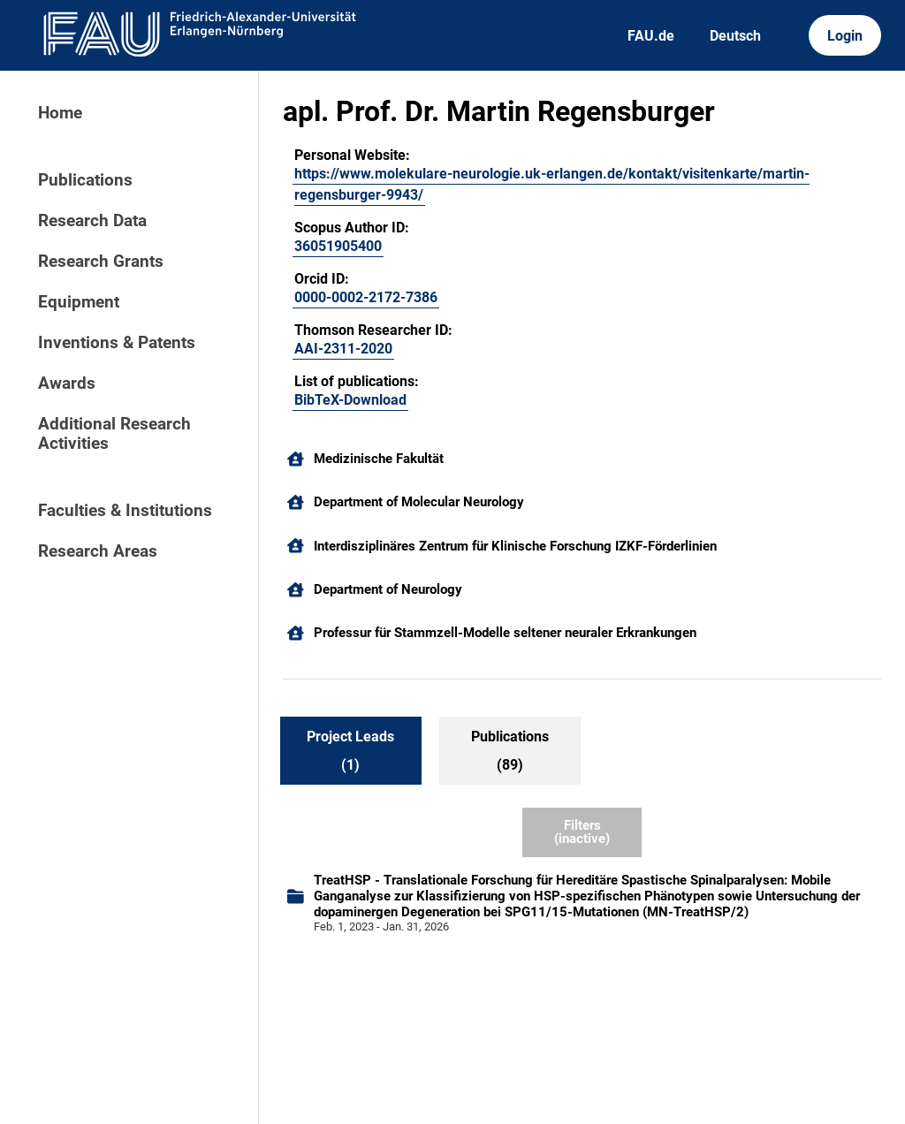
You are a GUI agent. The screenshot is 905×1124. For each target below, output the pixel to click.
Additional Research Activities (114, 433)
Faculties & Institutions (125, 510)
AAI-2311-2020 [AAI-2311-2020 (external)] (343, 348)
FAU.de (650, 35)
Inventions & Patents (116, 343)
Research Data (92, 221)
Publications (85, 180)
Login (845, 35)
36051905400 (338, 246)
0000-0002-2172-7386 (365, 297)
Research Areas (97, 551)
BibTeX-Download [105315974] (350, 399)
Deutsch (735, 35)
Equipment (78, 302)
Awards (66, 383)
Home (60, 113)
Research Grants (101, 261)
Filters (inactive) (582, 832)
